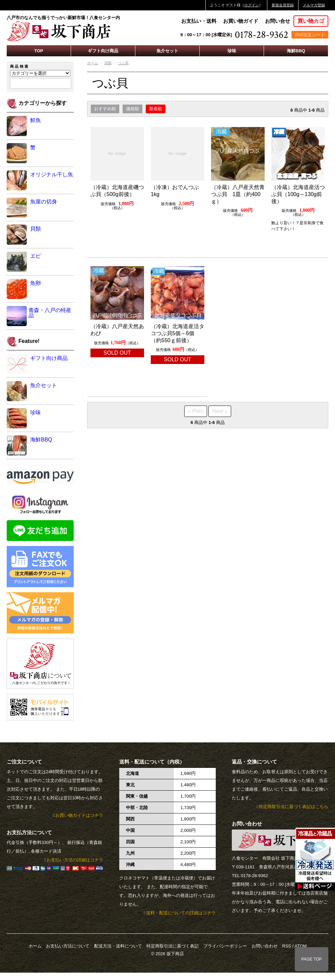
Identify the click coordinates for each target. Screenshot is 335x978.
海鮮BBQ (296, 50)
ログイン (251, 5)
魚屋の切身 (43, 201)
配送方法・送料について (118, 946)
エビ (35, 256)
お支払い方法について (67, 946)
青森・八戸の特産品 (49, 312)
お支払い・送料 (198, 21)
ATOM (300, 946)
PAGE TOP (311, 959)
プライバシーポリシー (225, 946)
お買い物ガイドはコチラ (79, 815)
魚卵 (35, 283)
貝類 (108, 63)
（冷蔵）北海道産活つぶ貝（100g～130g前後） (298, 194)
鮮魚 (35, 120)
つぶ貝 (123, 63)
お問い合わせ (265, 946)
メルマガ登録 (314, 5)
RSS (286, 946)
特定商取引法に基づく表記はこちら (293, 806)
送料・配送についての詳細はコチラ (181, 912)
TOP (38, 50)
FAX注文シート (310, 34)
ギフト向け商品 (103, 50)
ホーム (92, 63)
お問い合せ (277, 21)
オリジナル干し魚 (51, 174)
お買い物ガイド (240, 21)
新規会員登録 (283, 5)
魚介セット (167, 50)
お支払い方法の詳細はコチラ (75, 859)
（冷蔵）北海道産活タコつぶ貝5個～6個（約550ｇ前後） (177, 333)
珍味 (231, 50)
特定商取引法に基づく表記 (172, 946)
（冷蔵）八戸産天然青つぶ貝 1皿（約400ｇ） (238, 194)
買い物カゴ (310, 21)
